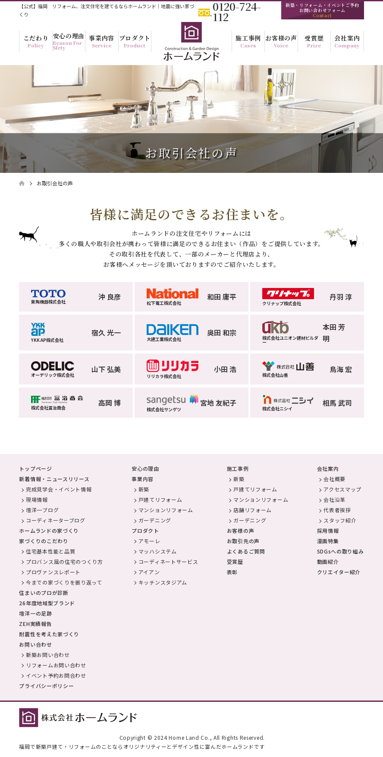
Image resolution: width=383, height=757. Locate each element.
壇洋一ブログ (42, 509)
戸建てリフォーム (160, 499)
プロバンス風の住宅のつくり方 (64, 561)
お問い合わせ (35, 644)
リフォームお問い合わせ (56, 665)
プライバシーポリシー (46, 685)
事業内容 (143, 478)
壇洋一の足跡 (35, 613)
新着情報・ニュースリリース (54, 478)
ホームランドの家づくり (49, 530)
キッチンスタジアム (162, 582)
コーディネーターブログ (55, 520)
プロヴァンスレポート (53, 572)
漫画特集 (328, 540)
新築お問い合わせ (48, 654)
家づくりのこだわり (43, 540)
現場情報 (37, 499)
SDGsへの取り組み (340, 551)
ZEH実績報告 (35, 623)
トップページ (35, 468)
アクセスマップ (342, 489)
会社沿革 (334, 499)
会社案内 (328, 468)
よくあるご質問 (246, 551)
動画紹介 (328, 561)
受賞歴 (235, 561)
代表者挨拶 (337, 509)
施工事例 (238, 468)
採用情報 (328, 530)
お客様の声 (240, 530)
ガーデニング (154, 520)
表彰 (232, 572)
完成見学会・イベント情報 (58, 489)
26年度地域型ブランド (47, 603)
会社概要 (334, 478)
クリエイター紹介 (339, 572)
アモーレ (149, 540)
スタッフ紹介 (339, 520)
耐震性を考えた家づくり (49, 634)
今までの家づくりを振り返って (64, 582)
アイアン (149, 572)
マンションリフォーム (165, 509)
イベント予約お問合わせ (56, 675)
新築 (143, 489)
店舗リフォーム (252, 509)
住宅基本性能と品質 (50, 551)
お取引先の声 (243, 540)
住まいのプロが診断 (43, 592)
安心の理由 (145, 468)
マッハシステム (157, 551)
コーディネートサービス (168, 561)
